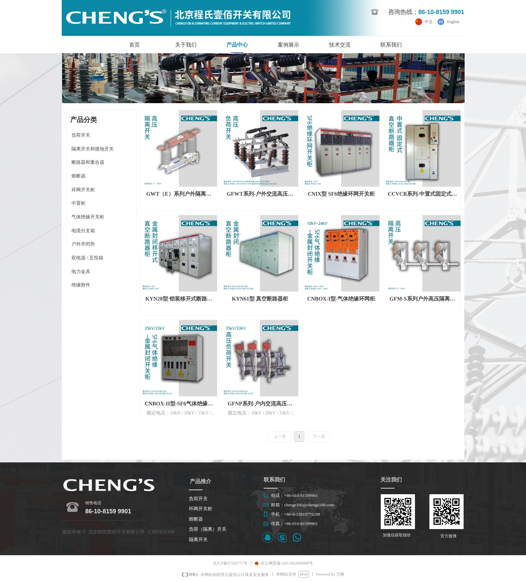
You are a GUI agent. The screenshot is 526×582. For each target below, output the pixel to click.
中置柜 (78, 203)
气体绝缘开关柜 (87, 216)
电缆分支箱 (83, 230)
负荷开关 (80, 135)
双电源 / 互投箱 (87, 257)
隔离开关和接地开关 (92, 148)
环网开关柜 (83, 189)
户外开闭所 (83, 244)
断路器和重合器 (87, 162)
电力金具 (80, 271)
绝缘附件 (80, 284)
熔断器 (78, 176)
